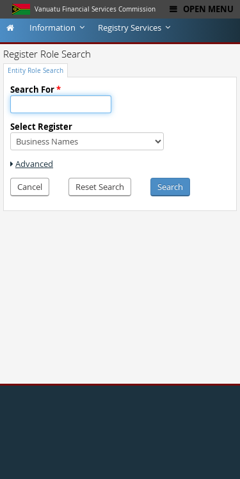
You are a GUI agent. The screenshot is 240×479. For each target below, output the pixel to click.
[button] (29, 187)
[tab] (35, 70)
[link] (31, 163)
